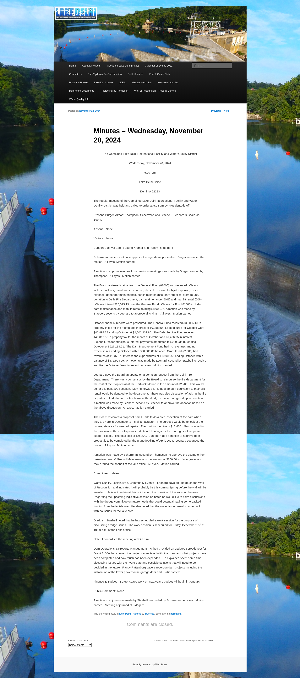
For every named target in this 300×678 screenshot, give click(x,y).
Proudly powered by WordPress (150, 664)
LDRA (122, 82)
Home (72, 65)
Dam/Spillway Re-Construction (105, 74)
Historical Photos (78, 82)
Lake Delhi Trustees (130, 613)
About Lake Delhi (91, 65)
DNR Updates (135, 74)
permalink (176, 613)
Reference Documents (81, 90)
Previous (214, 111)
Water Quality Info (79, 99)
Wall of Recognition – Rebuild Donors (155, 90)
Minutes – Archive (141, 82)
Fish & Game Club (159, 74)
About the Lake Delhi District (123, 65)
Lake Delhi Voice (103, 82)
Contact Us (75, 74)
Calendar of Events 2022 (158, 65)
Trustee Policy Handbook (114, 90)
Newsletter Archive (167, 82)
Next (228, 111)
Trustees (149, 613)
